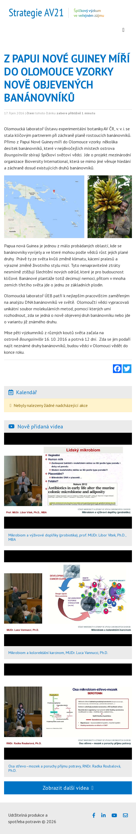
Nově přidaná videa (40, 426)
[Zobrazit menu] (123, 30)
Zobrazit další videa (68, 787)
